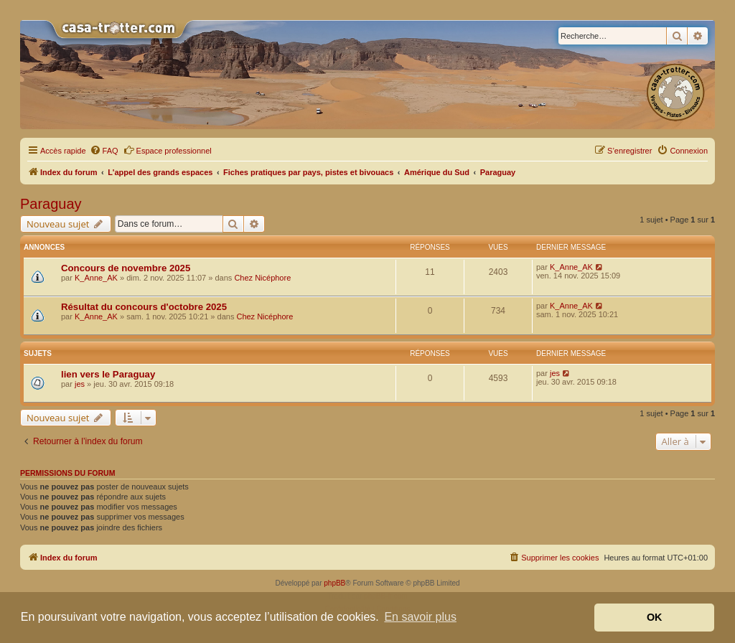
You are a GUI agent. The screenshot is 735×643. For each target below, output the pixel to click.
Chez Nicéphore (262, 277)
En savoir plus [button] (420, 617)
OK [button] (655, 617)
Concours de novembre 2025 (125, 268)
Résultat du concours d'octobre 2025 (144, 306)
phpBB (334, 583)
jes (80, 384)
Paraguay (51, 204)
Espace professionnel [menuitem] (167, 150)
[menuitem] (104, 150)
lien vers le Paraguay (108, 374)
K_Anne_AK (96, 277)
